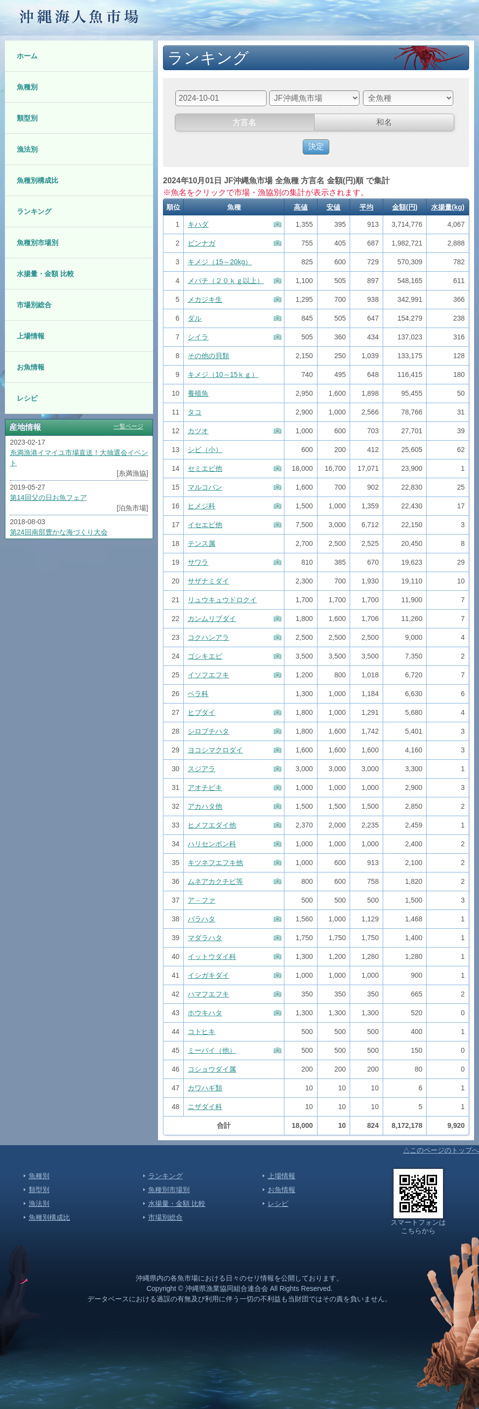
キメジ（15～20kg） (220, 262)
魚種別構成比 (37, 180)
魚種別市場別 (37, 243)
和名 (384, 122)
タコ (194, 412)
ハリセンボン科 (212, 844)
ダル (194, 318)
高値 (301, 207)
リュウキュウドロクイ (222, 600)
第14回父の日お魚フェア (48, 497)
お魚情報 (30, 367)
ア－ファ (201, 900)
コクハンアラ (208, 637)
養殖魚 (198, 393)
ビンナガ (201, 243)
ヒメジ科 (201, 506)
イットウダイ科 (212, 956)
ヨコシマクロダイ (215, 750)
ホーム (27, 56)
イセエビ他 (205, 525)
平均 (366, 207)
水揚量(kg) (448, 207)
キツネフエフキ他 (215, 863)
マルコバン (205, 487)
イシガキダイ (208, 975)
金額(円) (404, 207)
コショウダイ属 (212, 1069)
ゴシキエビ (205, 656)
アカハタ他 (205, 806)
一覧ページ (128, 426)
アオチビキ (205, 787)
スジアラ (201, 769)
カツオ (198, 431)
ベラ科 (198, 694)
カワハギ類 (205, 1088)
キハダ (198, 224)
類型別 (27, 118)
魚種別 (27, 87)
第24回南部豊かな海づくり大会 (59, 532)
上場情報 (30, 336)
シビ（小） (205, 450)
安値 (333, 207)
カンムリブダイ (212, 618)
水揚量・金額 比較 (45, 274)
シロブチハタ (208, 731)
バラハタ (201, 919)
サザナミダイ (208, 581)
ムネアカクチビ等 (215, 881)
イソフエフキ (208, 675)
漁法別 (27, 149)
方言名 (244, 122)
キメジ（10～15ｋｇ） (223, 374)
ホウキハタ (205, 1013)
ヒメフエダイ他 (212, 825)
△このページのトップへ (441, 1150)
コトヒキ (201, 1032)
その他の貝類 (208, 356)
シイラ (198, 337)
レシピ (27, 398)
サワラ (198, 562)
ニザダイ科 (205, 1107)
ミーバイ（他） (212, 1050)
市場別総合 (34, 305)
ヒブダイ (201, 712)
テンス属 (201, 543)
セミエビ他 (205, 468)
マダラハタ (205, 938)
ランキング (34, 211)
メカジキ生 (205, 299)
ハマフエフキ (208, 994)
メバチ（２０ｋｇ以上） (226, 281)
